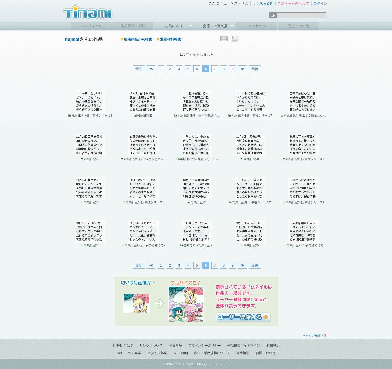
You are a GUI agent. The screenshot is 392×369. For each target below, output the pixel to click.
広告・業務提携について (212, 353)
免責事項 (175, 345)
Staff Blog (181, 353)
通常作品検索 (170, 39)
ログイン (320, 3)
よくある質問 (263, 3)
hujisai (72, 39)
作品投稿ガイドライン (243, 345)
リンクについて (151, 345)
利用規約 (273, 345)
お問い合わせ (265, 353)
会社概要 (242, 353)
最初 (138, 69)
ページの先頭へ (315, 335)
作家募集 (134, 353)
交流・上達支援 (216, 26)
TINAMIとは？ (122, 345)
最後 (254, 69)
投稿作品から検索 (138, 39)
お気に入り (174, 26)
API (119, 353)
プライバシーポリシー (204, 345)
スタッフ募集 (157, 353)
